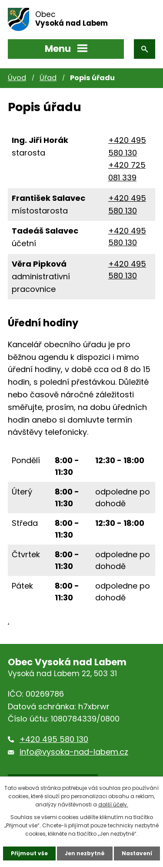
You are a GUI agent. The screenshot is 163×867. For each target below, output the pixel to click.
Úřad (48, 78)
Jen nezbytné (85, 853)
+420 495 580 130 (54, 739)
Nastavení (137, 853)
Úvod (17, 78)
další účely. (113, 804)
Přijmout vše (29, 853)
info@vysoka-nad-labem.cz (74, 751)
